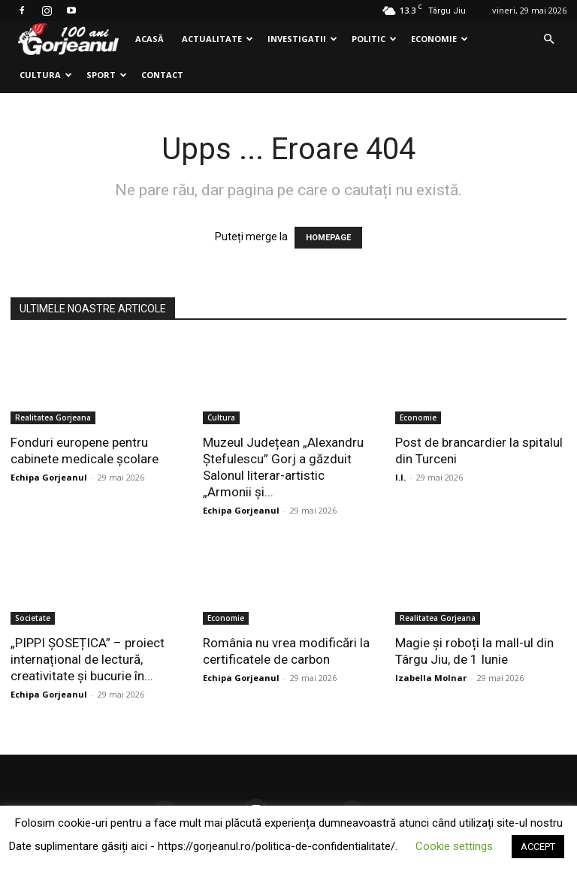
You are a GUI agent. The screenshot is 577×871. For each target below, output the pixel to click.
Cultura (46, 74)
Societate (32, 618)
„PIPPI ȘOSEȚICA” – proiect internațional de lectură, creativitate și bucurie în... (88, 659)
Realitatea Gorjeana (53, 417)
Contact (162, 74)
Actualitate (217, 38)
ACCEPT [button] (538, 846)
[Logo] (68, 39)
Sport (106, 74)
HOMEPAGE (328, 238)
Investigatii (302, 38)
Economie (439, 38)
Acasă (149, 38)
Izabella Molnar (431, 677)
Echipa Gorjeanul (49, 477)
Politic (374, 38)
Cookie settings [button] (454, 846)
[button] (548, 39)
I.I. (400, 477)
